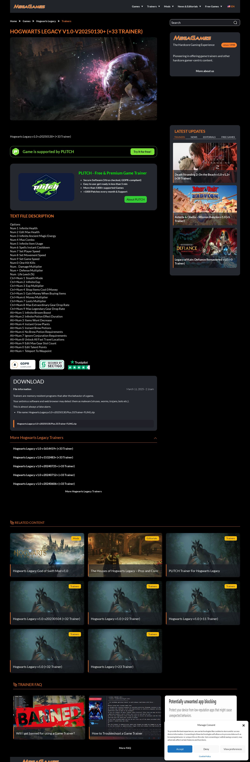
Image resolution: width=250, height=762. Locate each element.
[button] (243, 725)
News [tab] (194, 137)
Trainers (66, 21)
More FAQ (125, 747)
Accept (180, 749)
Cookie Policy (205, 756)
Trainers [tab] (179, 137)
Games (27, 21)
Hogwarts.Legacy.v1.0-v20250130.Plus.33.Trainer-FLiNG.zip (47, 424)
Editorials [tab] (209, 137)
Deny (206, 749)
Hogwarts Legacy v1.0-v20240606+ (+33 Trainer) (44, 483)
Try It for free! (142, 151)
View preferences (233, 749)
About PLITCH (136, 199)
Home (13, 21)
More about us (205, 71)
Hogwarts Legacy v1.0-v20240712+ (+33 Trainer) (44, 475)
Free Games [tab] (228, 137)
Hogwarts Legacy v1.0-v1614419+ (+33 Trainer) (43, 448)
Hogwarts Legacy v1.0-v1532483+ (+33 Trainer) (43, 457)
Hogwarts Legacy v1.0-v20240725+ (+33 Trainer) (44, 466)
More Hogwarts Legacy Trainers (83, 491)
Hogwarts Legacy (46, 21)
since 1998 (229, 44)
